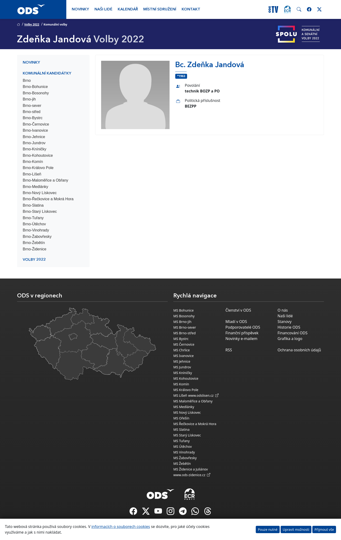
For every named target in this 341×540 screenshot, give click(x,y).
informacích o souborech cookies (120, 526)
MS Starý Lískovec (187, 435)
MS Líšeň (180, 395)
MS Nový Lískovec (187, 412)
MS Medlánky (183, 407)
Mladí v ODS (236, 321)
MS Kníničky (182, 372)
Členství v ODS (238, 310)
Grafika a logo (290, 338)
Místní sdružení (159, 9)
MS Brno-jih (182, 321)
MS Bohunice (183, 310)
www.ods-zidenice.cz (191, 475)
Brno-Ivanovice (35, 130)
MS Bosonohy (184, 316)
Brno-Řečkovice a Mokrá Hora (48, 199)
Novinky (80, 9)
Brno (27, 80)
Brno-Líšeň (32, 174)
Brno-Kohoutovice (38, 155)
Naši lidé (103, 9)
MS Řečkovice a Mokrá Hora (194, 424)
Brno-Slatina (33, 205)
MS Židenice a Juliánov (190, 469)
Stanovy (285, 321)
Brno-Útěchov (34, 224)
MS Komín (181, 384)
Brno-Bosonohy (36, 93)
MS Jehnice (181, 361)
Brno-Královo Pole (38, 168)
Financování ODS (292, 332)
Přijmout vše (324, 529)
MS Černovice (183, 344)
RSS (228, 350)
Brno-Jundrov (34, 143)
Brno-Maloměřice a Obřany (45, 180)
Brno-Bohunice (35, 87)
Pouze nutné (268, 529)
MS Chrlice (181, 350)
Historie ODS (289, 327)
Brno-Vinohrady (36, 230)
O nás (283, 310)
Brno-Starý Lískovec (40, 211)
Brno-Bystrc (33, 118)
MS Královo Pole (185, 390)
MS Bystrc (180, 338)
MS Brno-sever (184, 327)
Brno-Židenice (34, 249)
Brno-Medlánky (35, 187)
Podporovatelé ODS (242, 327)
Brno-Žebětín (34, 243)
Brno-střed (31, 112)
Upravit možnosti (296, 529)
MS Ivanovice (183, 355)
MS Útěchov (182, 446)
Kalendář (128, 9)
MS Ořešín (181, 418)
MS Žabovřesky (185, 458)
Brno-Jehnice (34, 137)
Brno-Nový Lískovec (40, 193)
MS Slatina (181, 429)
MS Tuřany (181, 441)
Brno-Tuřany (33, 218)
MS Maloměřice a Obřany (192, 401)
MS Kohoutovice (185, 378)
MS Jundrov (182, 367)
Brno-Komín (33, 162)
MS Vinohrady (184, 452)
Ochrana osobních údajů (299, 350)
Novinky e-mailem (241, 338)
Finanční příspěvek (242, 332)
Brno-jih (29, 99)
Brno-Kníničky (34, 149)
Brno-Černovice (36, 124)
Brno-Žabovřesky (37, 237)
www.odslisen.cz (203, 395)
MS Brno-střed (184, 333)
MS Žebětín (182, 463)
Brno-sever (32, 106)
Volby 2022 (31, 24)
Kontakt (191, 9)
